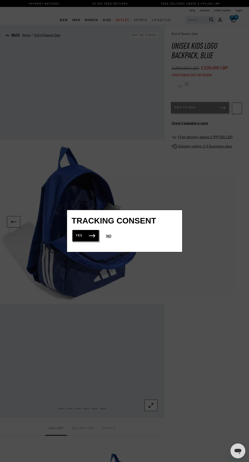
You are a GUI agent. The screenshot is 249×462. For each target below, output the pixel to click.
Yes (85, 235)
